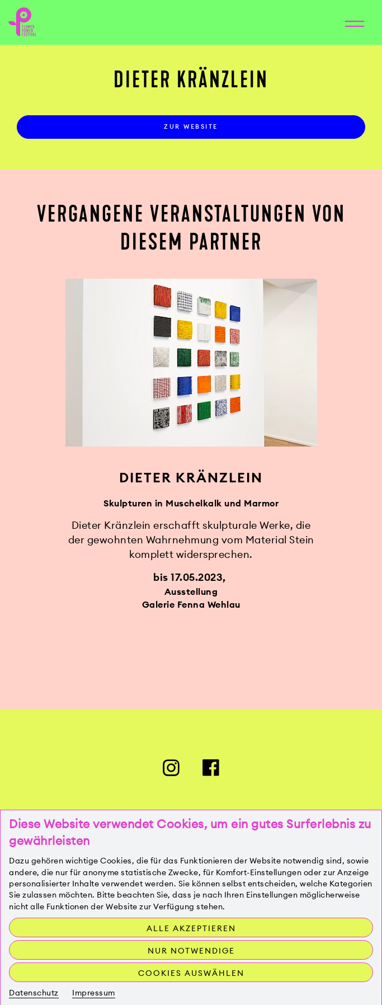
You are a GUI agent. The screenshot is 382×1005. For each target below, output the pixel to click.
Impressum (93, 993)
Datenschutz (34, 993)
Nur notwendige (191, 951)
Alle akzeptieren (191, 928)
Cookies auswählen (191, 973)
